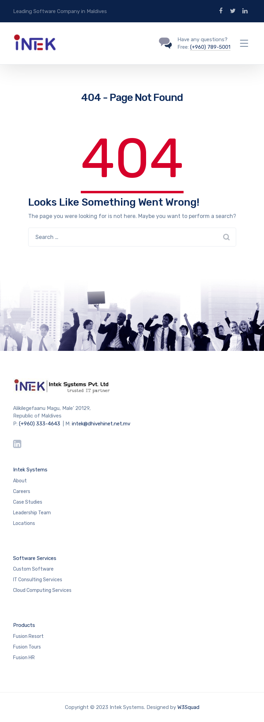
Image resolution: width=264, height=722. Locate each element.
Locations (24, 523)
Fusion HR (24, 658)
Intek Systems (30, 470)
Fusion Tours (27, 647)
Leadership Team (32, 513)
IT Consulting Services (37, 580)
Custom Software (33, 569)
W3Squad (188, 707)
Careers (21, 491)
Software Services (34, 558)
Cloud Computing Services (42, 590)
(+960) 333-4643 (39, 424)
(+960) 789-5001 (210, 47)
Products (24, 625)
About (20, 481)
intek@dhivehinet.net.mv (101, 424)
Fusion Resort (28, 636)
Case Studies (27, 502)
